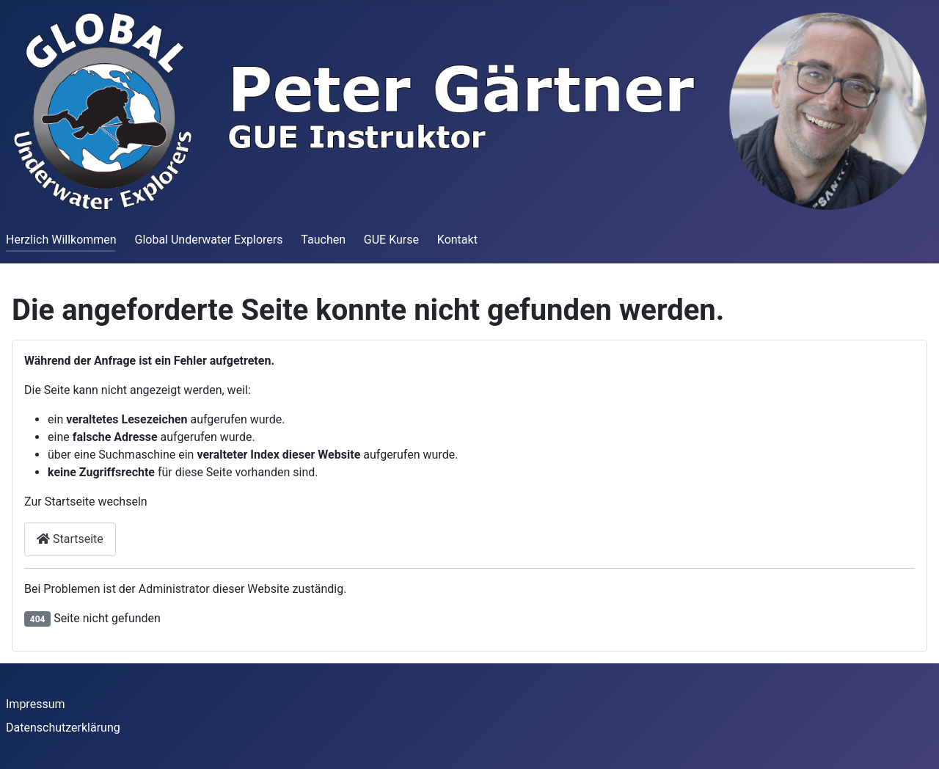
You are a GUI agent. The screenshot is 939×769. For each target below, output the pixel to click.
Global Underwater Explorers (208, 240)
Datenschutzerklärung (63, 728)
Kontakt (457, 240)
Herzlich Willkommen (61, 240)
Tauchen (323, 240)
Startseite (70, 539)
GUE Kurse (391, 240)
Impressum (35, 704)
